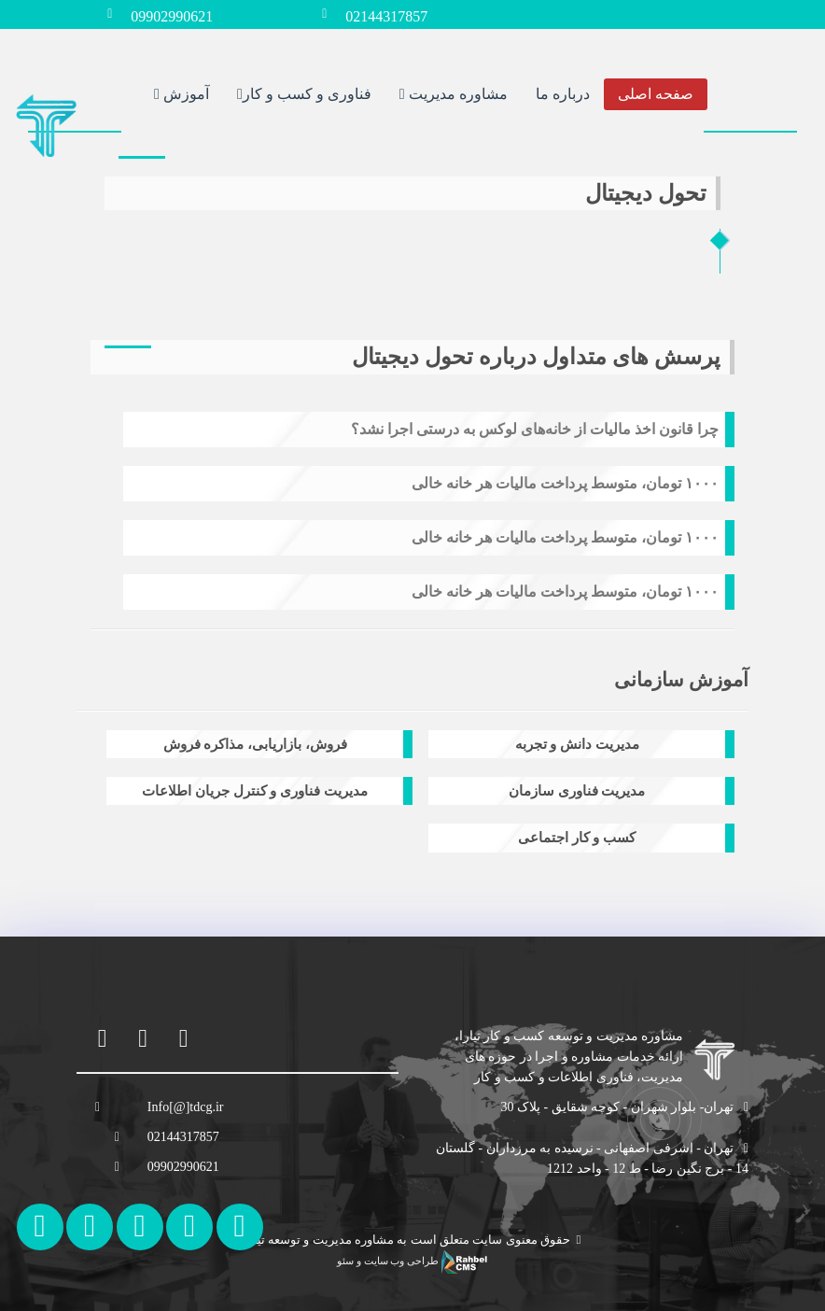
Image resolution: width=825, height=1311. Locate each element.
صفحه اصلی (655, 93)
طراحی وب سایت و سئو (412, 1261)
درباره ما (563, 93)
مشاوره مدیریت (453, 93)
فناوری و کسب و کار (304, 93)
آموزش (181, 93)
